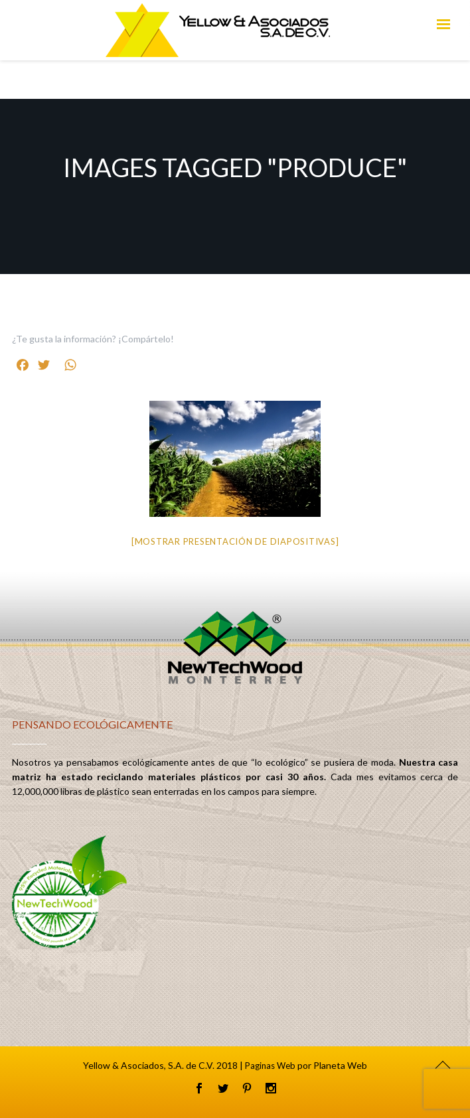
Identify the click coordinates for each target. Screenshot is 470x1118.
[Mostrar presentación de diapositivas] (235, 541)
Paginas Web (270, 1065)
